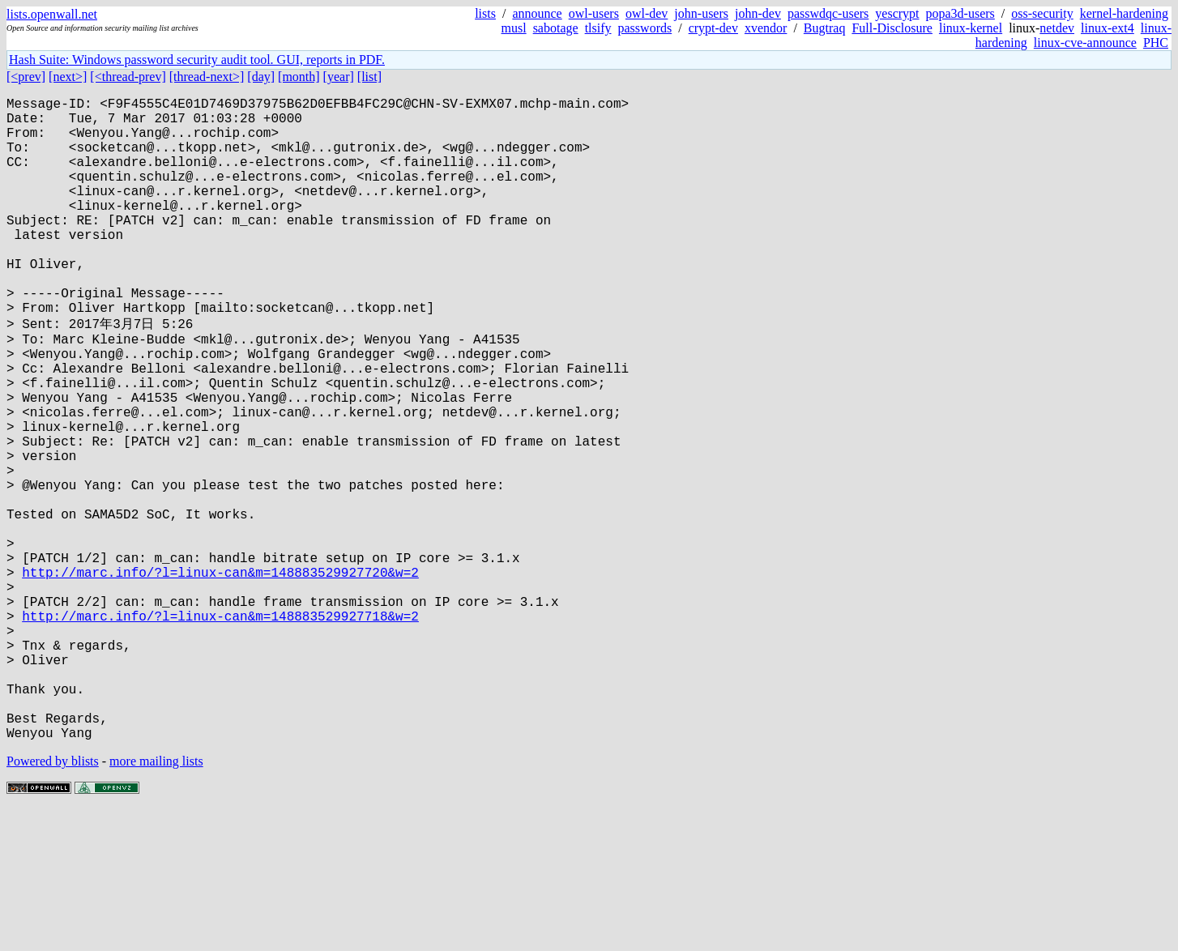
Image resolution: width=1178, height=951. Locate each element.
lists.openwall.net (51, 14)
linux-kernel (970, 28)
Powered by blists (52, 902)
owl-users (594, 13)
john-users (701, 13)
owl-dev (646, 13)
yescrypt (897, 13)
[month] (299, 76)
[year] (338, 76)
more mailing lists (156, 902)
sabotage (555, 28)
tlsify (598, 28)
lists (485, 13)
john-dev (758, 13)
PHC (1155, 42)
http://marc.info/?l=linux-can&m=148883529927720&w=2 (220, 677)
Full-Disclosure (892, 28)
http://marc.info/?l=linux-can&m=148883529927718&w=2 (220, 731)
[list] (369, 76)
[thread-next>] (207, 76)
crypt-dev (713, 28)
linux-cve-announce (1085, 42)
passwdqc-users (828, 13)
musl (514, 28)
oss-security (1042, 13)
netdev (1056, 28)
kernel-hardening (1124, 13)
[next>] (68, 76)
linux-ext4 (1107, 28)
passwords (645, 28)
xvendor (766, 28)
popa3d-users (960, 13)
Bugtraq (825, 28)
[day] (261, 76)
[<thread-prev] (127, 76)
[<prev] (25, 76)
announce (536, 13)
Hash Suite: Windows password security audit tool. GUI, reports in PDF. (197, 59)
